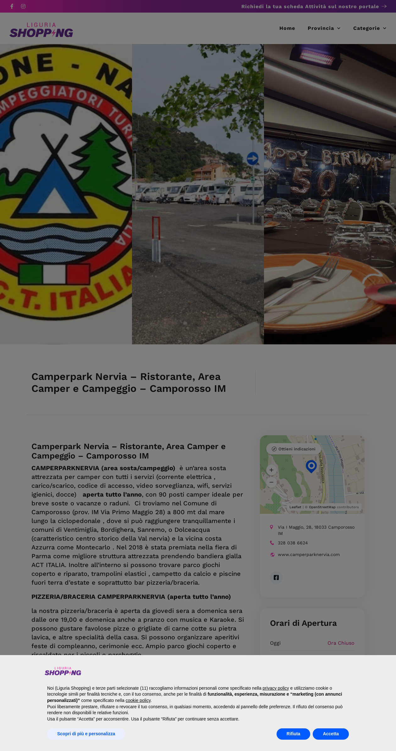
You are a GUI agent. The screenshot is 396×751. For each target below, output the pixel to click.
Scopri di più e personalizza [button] (86, 733)
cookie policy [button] (138, 700)
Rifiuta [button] (293, 733)
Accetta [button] (331, 733)
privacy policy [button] (276, 688)
